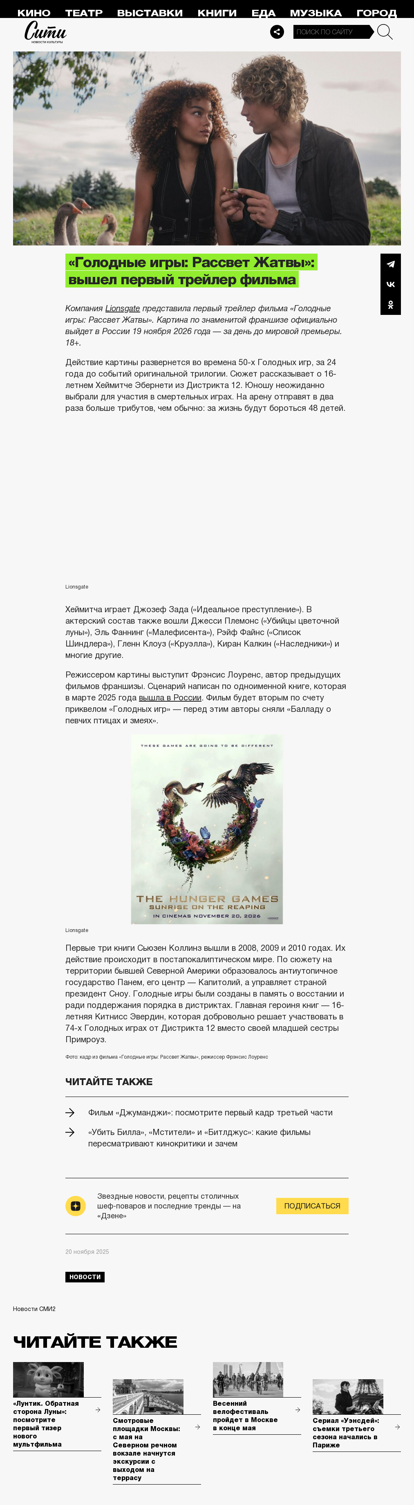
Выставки (150, 13)
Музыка (316, 13)
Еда (263, 13)
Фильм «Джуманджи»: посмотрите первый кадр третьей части (210, 1112)
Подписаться (312, 1206)
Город (376, 13)
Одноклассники (390, 304)
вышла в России (170, 697)
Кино (33, 13)
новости (85, 1277)
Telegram (390, 264)
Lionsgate (122, 308)
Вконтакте (390, 284)
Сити (46, 31)
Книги (217, 13)
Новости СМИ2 (34, 1309)
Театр (84, 13)
